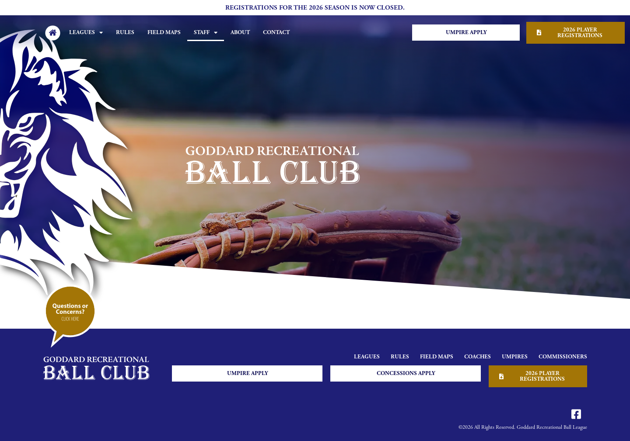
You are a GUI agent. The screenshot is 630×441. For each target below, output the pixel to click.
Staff (205, 32)
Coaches (477, 357)
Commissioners (563, 357)
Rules (125, 32)
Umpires (515, 357)
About (240, 32)
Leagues (86, 32)
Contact (276, 32)
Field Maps (164, 32)
